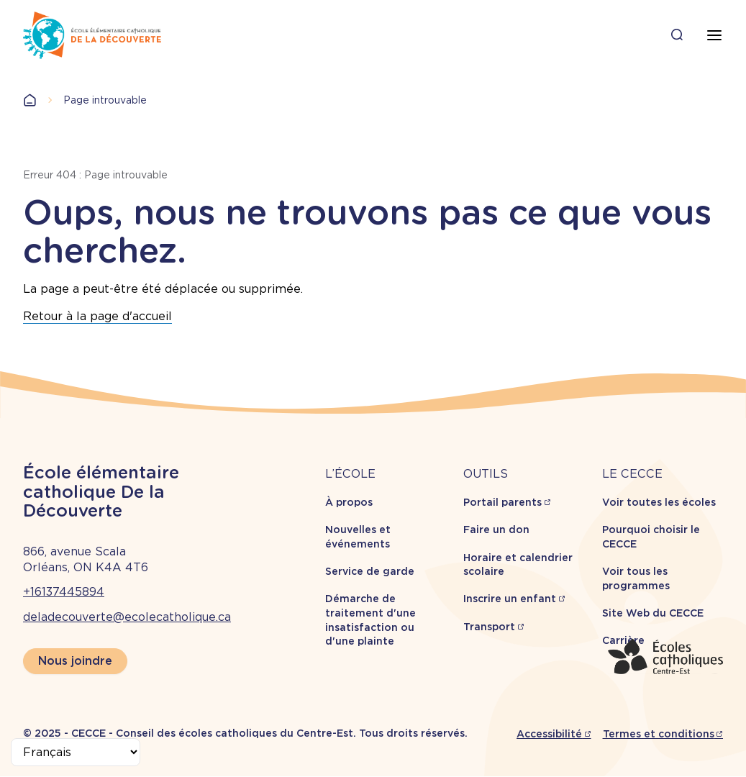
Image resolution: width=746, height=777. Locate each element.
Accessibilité (549, 734)
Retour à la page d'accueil (97, 316)
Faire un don (496, 529)
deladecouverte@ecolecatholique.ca (127, 617)
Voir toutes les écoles (659, 502)
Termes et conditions (658, 734)
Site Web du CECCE (653, 613)
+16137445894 (63, 592)
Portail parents (502, 502)
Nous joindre (75, 661)
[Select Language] (75, 752)
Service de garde (369, 571)
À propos (349, 502)
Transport (489, 626)
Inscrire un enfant (509, 598)
